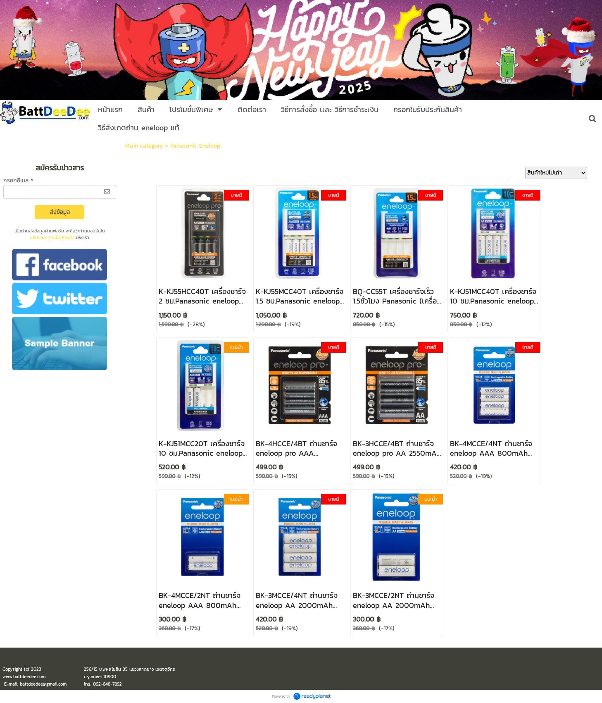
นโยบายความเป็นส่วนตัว (52, 237)
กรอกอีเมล (18, 180)
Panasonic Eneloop (195, 145)
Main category (144, 145)
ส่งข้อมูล (60, 212)
